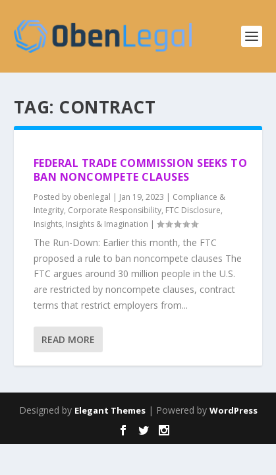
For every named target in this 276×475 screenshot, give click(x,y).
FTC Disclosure (193, 210)
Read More (68, 339)
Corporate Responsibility (114, 210)
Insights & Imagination (107, 224)
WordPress (233, 410)
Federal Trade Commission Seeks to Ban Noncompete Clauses (141, 170)
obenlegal (92, 197)
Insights (48, 224)
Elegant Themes (110, 410)
